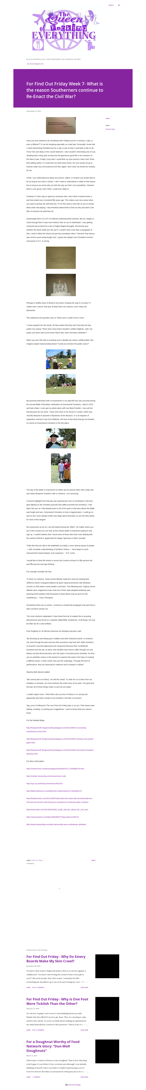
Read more (84, 987)
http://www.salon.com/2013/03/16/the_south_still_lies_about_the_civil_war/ (57, 810)
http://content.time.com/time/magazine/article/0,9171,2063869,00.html (55, 769)
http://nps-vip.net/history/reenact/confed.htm (44, 784)
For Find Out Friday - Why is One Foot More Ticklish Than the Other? (57, 1001)
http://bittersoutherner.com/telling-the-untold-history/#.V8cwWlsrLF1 (54, 791)
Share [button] (108, 118)
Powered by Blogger (73, 1085)
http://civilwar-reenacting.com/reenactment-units (46, 776)
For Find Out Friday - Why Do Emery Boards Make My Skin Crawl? (55, 958)
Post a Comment (38, 987)
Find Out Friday (110, 129)
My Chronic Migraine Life (35, 64)
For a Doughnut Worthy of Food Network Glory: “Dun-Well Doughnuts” (53, 1046)
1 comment (36, 1077)
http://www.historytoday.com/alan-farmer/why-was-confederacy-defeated (56, 824)
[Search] (111, 5)
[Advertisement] (57, 926)
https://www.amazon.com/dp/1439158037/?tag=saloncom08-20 (52, 817)
